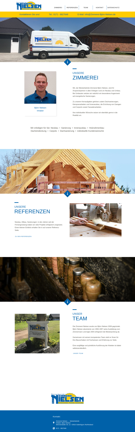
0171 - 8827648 (61, 14)
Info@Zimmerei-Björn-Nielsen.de (100, 14)
